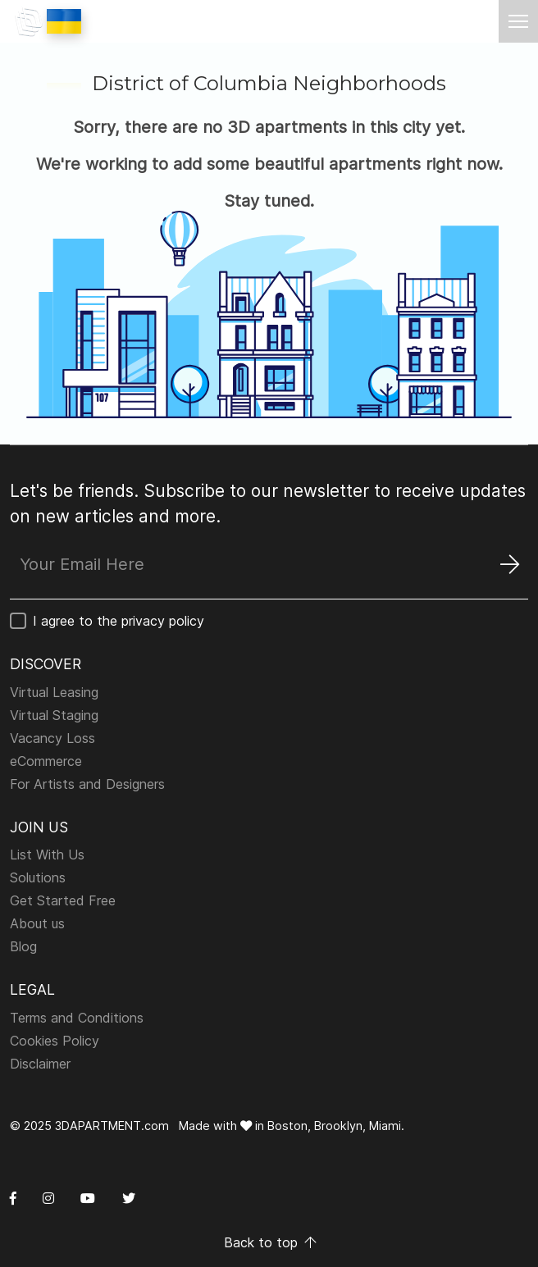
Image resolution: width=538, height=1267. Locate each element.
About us (37, 923)
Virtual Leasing (54, 692)
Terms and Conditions (77, 1017)
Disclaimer (40, 1063)
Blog (23, 946)
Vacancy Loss (52, 738)
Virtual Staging (54, 715)
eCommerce (46, 761)
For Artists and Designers (87, 784)
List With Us (47, 854)
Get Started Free (63, 900)
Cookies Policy (54, 1040)
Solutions (38, 877)
